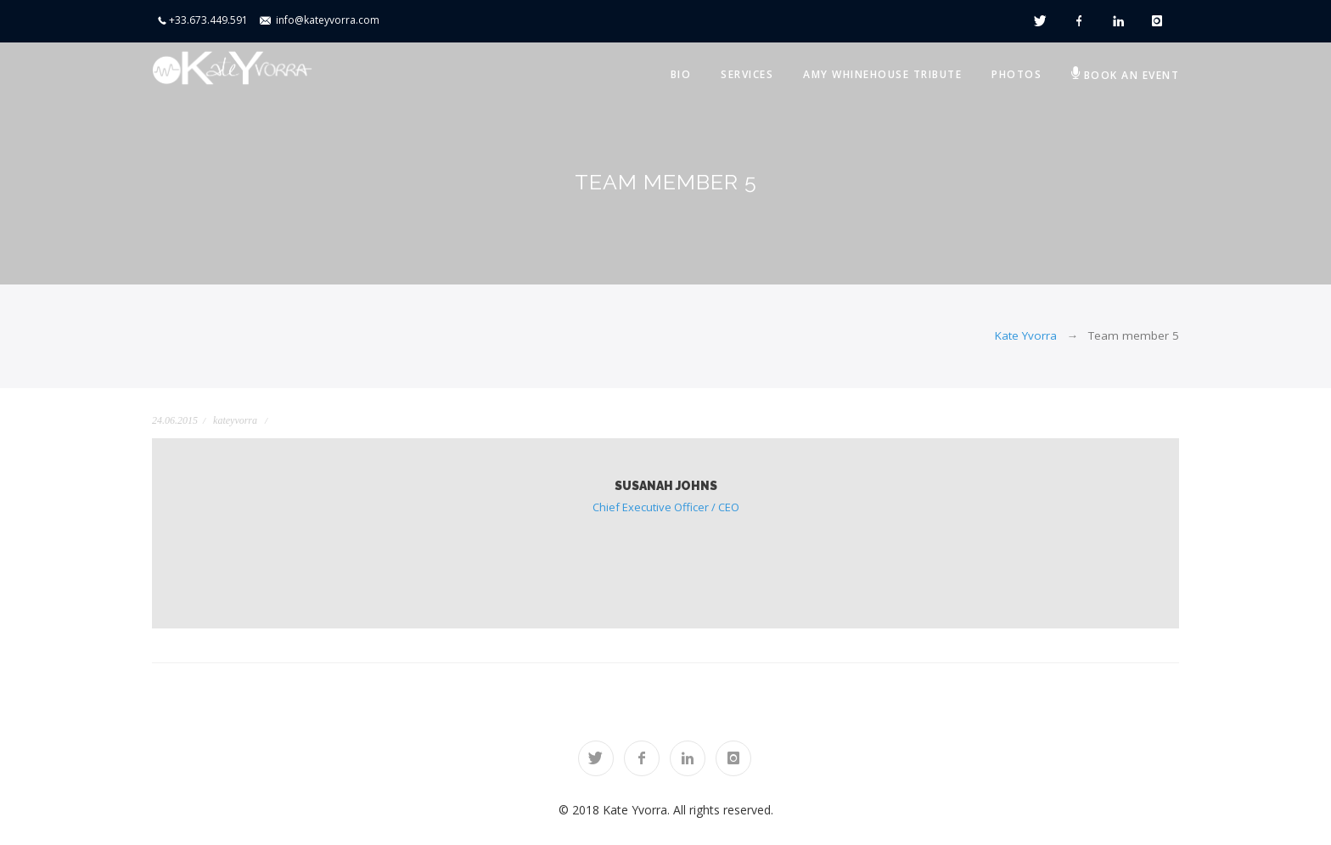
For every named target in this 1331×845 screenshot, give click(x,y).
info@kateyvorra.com (327, 20)
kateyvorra (235, 420)
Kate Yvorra (1026, 335)
